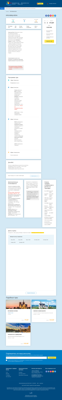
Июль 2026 (20, 239)
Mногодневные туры (25, 3)
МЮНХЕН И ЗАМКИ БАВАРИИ (39, 310)
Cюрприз (40, 3)
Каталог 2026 (20, 4)
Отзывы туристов (21, 27)
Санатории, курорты (22, 373)
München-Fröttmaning (46, 207)
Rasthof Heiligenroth (51, 207)
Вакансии (7, 373)
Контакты (14, 4)
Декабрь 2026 (21, 242)
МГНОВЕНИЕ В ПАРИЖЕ (13, 310)
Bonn (46, 191)
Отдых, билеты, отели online (23, 374)
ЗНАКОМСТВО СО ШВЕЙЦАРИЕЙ (15, 334)
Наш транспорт (8, 376)
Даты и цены (36, 27)
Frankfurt (47, 215)
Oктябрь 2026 (45, 239)
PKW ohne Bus (48, 220)
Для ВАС (15, 27)
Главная (7, 11)
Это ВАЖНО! (8, 374)
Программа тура (10, 27)
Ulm (51, 212)
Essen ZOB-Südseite (51, 195)
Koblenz (47, 224)
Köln (46, 203)
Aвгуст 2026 (28, 239)
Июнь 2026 (13, 239)
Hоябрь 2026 (13, 242)
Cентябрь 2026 (36, 239)
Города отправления (28, 27)
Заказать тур (49, 41)
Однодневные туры (15, 3)
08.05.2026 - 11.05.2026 (11, 337)
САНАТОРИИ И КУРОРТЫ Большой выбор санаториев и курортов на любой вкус (20, 8)
